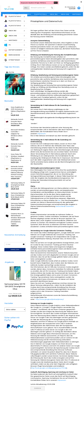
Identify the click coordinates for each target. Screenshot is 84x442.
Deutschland (60, 210)
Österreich (70, 210)
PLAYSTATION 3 (9, 14)
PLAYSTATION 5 (40, 14)
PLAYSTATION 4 (24, 14)
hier (59, 204)
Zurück (37, 392)
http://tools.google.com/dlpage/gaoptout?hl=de (48, 372)
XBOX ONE (65, 14)
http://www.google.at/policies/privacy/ (50, 303)
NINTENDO (76, 14)
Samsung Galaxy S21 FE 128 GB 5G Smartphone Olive (14, 290)
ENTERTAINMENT (13, 53)
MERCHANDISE (12, 58)
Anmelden (15, 253)
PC (7, 48)
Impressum (41, 137)
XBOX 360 (54, 14)
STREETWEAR (12, 63)
